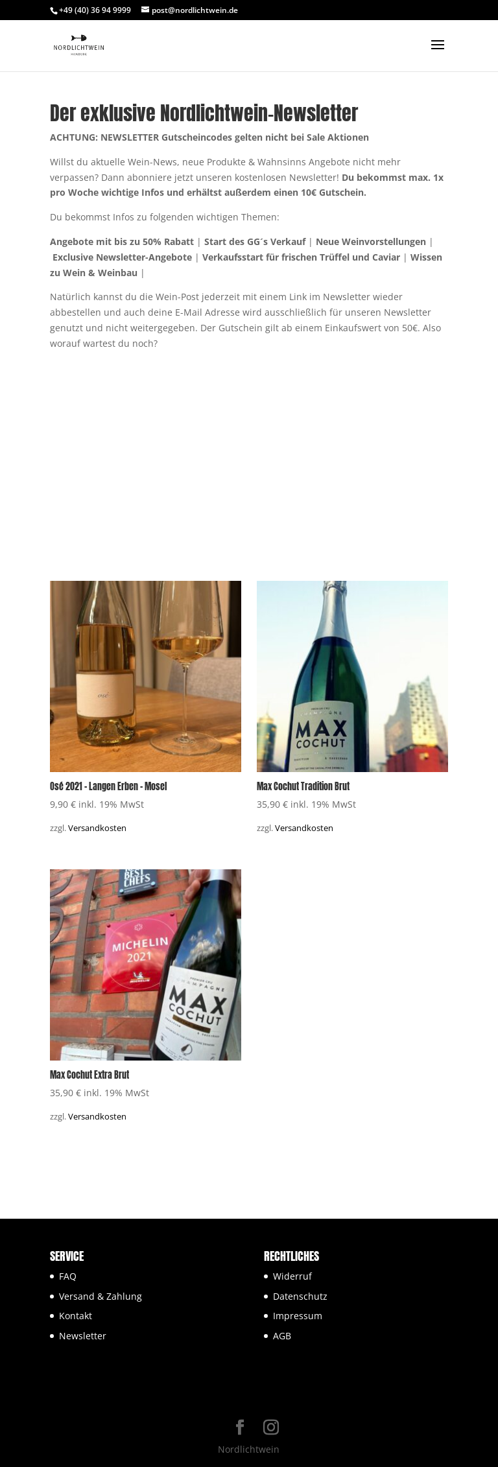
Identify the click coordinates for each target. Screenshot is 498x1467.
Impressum (297, 1315)
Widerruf (292, 1276)
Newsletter (82, 1336)
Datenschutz (300, 1296)
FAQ (68, 1276)
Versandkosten (97, 828)
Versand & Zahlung (100, 1296)
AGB (282, 1336)
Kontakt (75, 1315)
